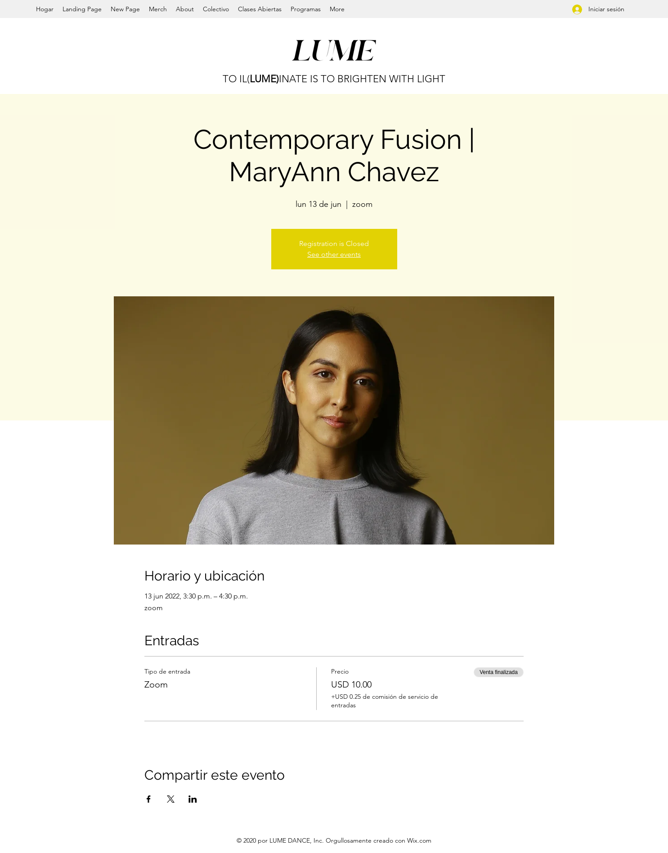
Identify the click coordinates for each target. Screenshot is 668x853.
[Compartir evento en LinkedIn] (192, 799)
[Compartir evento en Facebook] (148, 799)
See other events (334, 254)
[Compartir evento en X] (170, 799)
